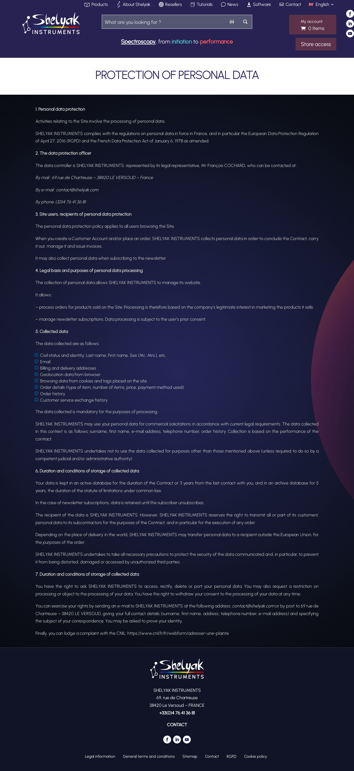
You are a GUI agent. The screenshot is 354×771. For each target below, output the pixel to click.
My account (312, 21)
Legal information (100, 756)
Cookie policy (255, 756)
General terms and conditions (149, 756)
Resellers (173, 4)
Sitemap (189, 756)
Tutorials (205, 4)
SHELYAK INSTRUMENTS (183, 515)
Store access (316, 44)
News (232, 4)
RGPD (231, 756)
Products (99, 4)
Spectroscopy (138, 41)
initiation (182, 41)
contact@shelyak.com (253, 606)
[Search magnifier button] (245, 22)
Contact (293, 4)
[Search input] (164, 22)
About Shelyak (136, 4)
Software (262, 4)
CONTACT (177, 724)
